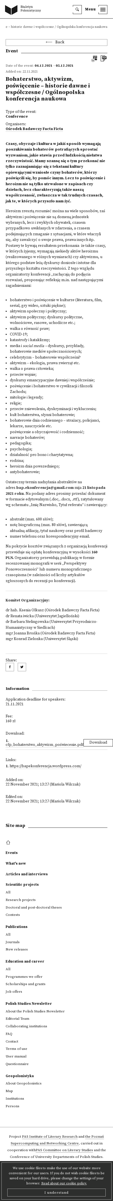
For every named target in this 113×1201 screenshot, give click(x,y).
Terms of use (16, 1048)
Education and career (25, 961)
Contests (13, 915)
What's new (16, 863)
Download (98, 742)
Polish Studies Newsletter (29, 1003)
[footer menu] (9, 842)
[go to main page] (24, 10)
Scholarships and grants (26, 984)
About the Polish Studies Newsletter (35, 1011)
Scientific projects (22, 884)
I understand (56, 1192)
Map (9, 1091)
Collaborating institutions (26, 1026)
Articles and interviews (27, 874)
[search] (77, 9)
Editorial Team (17, 1018)
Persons (12, 1106)
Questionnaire (17, 1064)
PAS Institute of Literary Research (50, 1136)
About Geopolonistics (24, 1083)
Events (12, 853)
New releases (17, 949)
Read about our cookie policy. (64, 1183)
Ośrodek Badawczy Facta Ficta (34, 129)
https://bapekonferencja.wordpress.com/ (45, 766)
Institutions (15, 1098)
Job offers (14, 991)
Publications (17, 927)
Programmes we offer (24, 976)
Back (60, 42)
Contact (12, 1041)
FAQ (9, 1034)
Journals (13, 942)
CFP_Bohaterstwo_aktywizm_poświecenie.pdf (44, 744)
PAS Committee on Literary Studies (64, 1150)
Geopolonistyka (20, 1076)
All (8, 892)
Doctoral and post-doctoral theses (34, 907)
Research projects (21, 900)
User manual (16, 1056)
